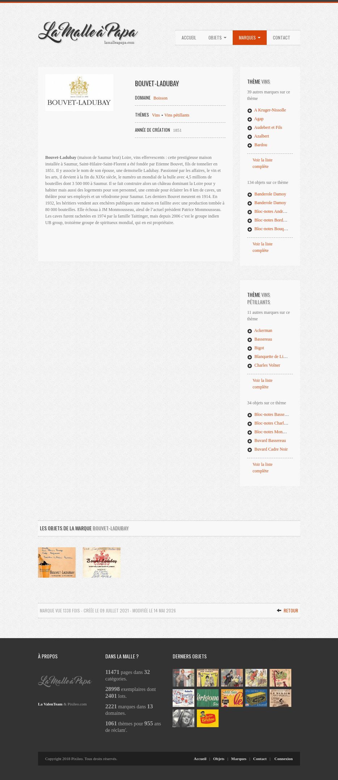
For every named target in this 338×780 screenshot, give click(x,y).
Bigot (255, 347)
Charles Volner (263, 365)
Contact (281, 37)
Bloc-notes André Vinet (271, 211)
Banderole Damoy (266, 194)
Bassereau (259, 339)
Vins (156, 115)
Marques (250, 37)
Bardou (257, 144)
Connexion (283, 758)
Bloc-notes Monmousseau (273, 431)
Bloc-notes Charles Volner (273, 423)
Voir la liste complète (262, 163)
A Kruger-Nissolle (266, 110)
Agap (255, 118)
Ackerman (259, 330)
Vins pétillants (176, 115)
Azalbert (258, 136)
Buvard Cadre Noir (267, 449)
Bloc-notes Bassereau (269, 414)
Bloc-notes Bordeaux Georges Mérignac (285, 220)
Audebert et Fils (264, 127)
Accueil (189, 37)
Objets (217, 37)
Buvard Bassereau (266, 440)
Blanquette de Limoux (270, 356)
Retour (287, 610)
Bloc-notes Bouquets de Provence (280, 228)
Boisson (160, 98)
